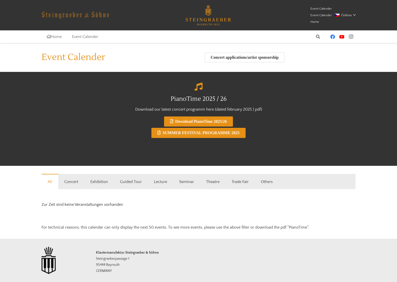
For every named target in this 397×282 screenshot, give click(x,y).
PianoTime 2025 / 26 (199, 99)
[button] (345, 15)
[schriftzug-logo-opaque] (75, 15)
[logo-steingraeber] (208, 15)
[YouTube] (341, 36)
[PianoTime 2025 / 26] (198, 87)
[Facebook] (332, 36)
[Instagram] (350, 36)
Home (314, 22)
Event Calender (321, 8)
